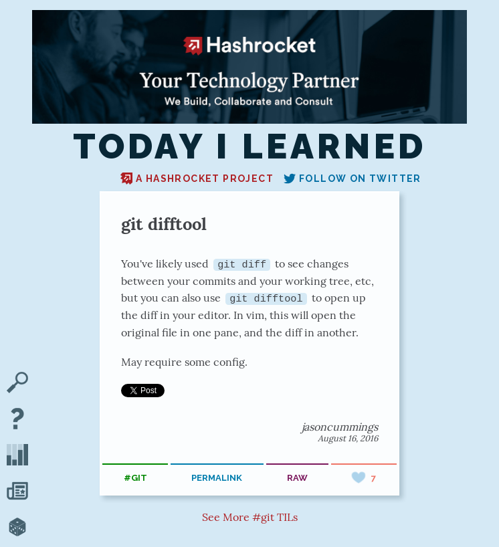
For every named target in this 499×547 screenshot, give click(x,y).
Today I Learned (249, 146)
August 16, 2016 (348, 438)
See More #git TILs (250, 517)
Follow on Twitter (352, 179)
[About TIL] (17, 420)
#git (135, 477)
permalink (216, 477)
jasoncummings (340, 426)
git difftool (164, 224)
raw (297, 477)
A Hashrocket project (197, 179)
